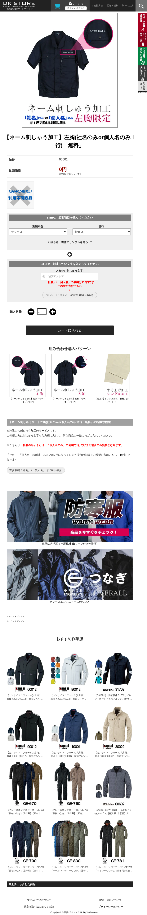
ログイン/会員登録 (76, 8)
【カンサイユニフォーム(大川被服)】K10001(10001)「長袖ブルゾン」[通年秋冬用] (68, 756)
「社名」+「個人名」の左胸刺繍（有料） (70, 295)
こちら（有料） (118, 454)
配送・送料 (112, 5)
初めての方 (128, 5)
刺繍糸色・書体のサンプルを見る (69, 242)
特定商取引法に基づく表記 (39, 906)
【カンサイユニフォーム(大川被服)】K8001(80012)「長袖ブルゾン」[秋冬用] (67, 699)
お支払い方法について (38, 900)
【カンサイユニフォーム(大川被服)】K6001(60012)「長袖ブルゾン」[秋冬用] (23, 699)
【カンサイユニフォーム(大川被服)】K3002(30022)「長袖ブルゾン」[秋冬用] (111, 756)
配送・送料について (110, 900)
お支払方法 (97, 5)
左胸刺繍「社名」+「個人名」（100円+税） (35, 470)
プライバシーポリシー (110, 906)
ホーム (9, 616)
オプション (19, 616)
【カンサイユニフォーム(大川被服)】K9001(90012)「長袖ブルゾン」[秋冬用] (23, 756)
